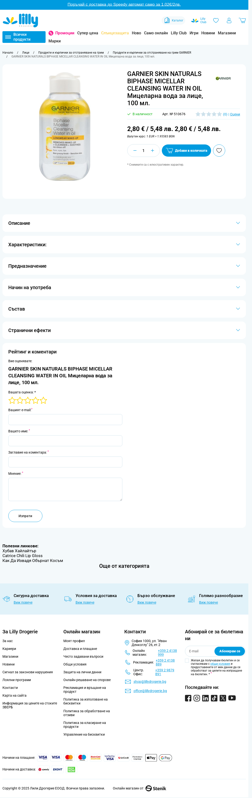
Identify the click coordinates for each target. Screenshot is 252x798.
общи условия (220, 663)
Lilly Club (179, 33)
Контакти (10, 688)
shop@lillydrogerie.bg (150, 682)
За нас (7, 641)
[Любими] (216, 20)
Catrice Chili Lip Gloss (22, 555)
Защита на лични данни (82, 672)
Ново (136, 33)
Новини (208, 33)
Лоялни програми (16, 680)
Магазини (227, 33)
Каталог (173, 20)
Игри (194, 33)
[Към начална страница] (7, 53)
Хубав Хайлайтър (19, 550)
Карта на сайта (14, 695)
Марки (54, 41)
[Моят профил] (229, 20)
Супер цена (87, 33)
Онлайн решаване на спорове (87, 680)
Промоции (64, 33)
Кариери (9, 649)
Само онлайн (156, 33)
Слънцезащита (115, 33)
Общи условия (75, 664)
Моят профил (74, 641)
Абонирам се (229, 651)
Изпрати (25, 516)
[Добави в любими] (219, 150)
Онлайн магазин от (139, 788)
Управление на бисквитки (84, 734)
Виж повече (23, 602)
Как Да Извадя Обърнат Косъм (32, 560)
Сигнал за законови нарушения (27, 672)
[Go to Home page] (20, 20)
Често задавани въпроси (83, 656)
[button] (223, 78)
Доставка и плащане (80, 649)
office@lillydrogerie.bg (150, 691)
